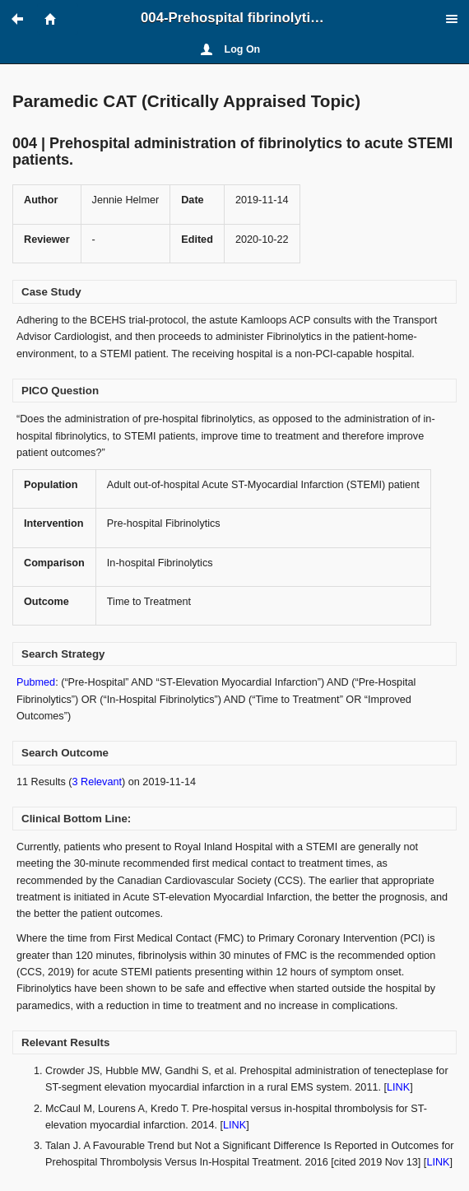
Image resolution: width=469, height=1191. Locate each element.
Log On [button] (243, 49)
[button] (24, 19)
